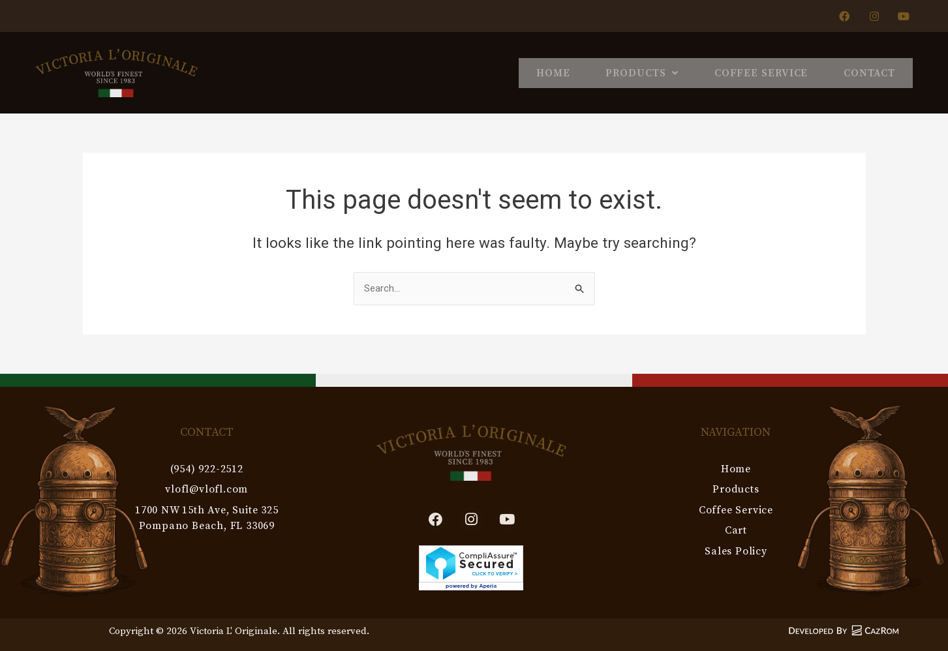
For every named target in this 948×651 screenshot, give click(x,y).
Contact (863, 72)
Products (613, 72)
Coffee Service (744, 72)
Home (513, 72)
